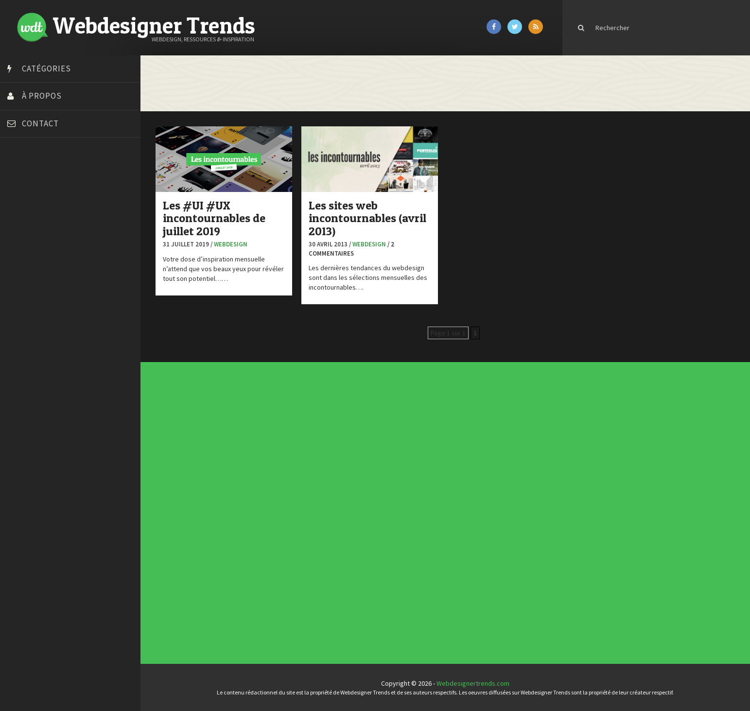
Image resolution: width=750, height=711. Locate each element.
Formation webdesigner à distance (60, 288)
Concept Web (313, 498)
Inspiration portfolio (456, 445)
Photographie (313, 513)
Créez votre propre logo (45, 239)
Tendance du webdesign (457, 441)
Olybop (20, 312)
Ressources (313, 515)
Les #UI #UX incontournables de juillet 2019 (219, 218)
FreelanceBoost (33, 300)
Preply (19, 324)
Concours (312, 500)
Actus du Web (313, 496)
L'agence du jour (314, 511)
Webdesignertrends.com (475, 683)
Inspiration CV (455, 446)
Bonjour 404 (27, 203)
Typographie (313, 519)
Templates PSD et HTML (457, 448)
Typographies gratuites (457, 443)
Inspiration (312, 507)
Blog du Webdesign (38, 191)
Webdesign (236, 244)
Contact (40, 123)
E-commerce (313, 505)
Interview (312, 509)
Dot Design (25, 264)
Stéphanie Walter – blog (44, 336)
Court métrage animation (46, 215)
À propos (42, 95)
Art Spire (22, 178)
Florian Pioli (26, 276)
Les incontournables (456, 439)
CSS (311, 502)
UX (311, 521)
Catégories (46, 68)
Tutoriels (312, 517)
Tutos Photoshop (34, 361)
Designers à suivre (314, 503)
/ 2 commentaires (357, 248)
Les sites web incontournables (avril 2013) (373, 218)
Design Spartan (32, 251)
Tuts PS (20, 373)
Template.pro (29, 349)
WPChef (21, 385)
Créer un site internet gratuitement (61, 227)
